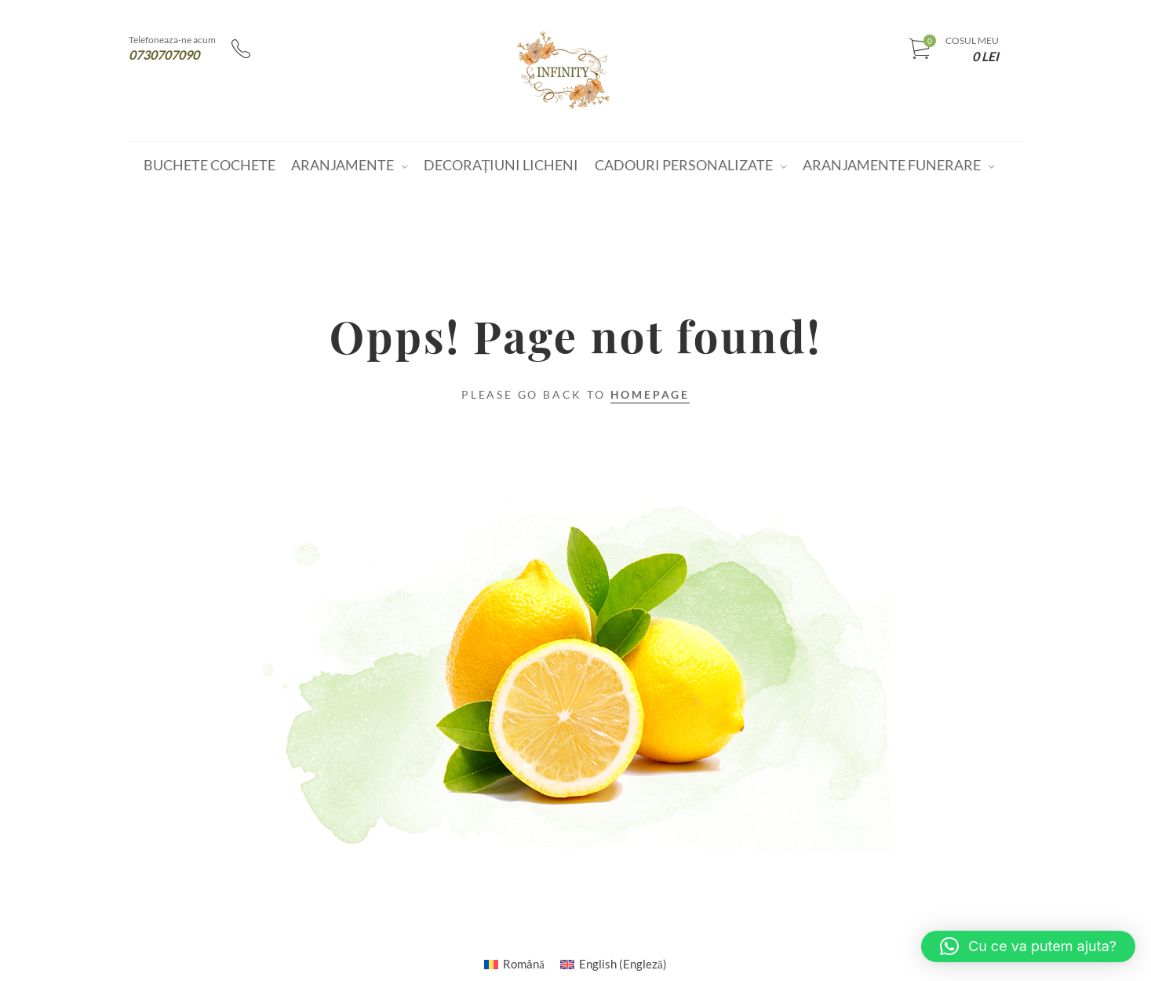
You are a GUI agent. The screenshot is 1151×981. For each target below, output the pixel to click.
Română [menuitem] (524, 964)
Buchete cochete (209, 164)
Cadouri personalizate (684, 164)
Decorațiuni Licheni (501, 164)
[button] (1028, 946)
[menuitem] (514, 964)
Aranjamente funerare (892, 164)
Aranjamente (342, 164)
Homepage (650, 394)
